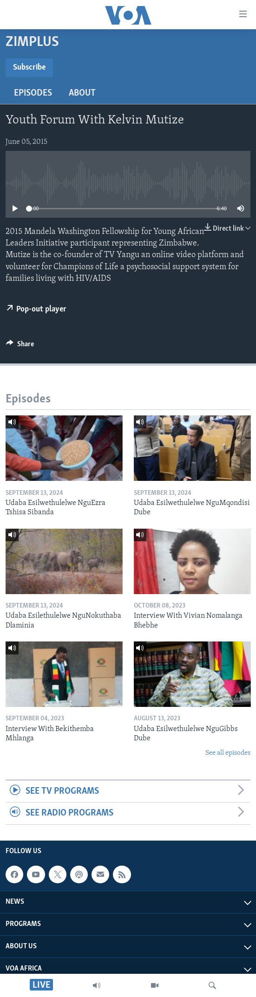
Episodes (33, 93)
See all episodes (227, 753)
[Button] (20, 346)
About (82, 93)
